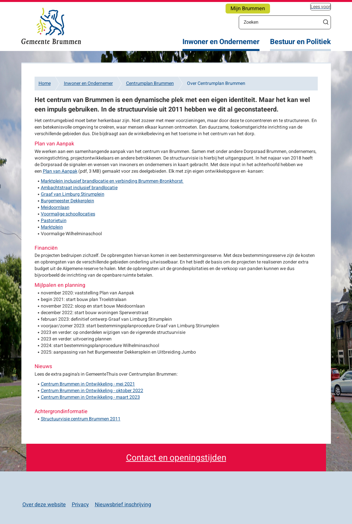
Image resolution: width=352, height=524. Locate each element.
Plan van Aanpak (60, 171)
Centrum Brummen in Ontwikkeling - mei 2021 (88, 384)
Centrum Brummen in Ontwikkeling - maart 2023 (90, 397)
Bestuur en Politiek (300, 42)
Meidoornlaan (55, 207)
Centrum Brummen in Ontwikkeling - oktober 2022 (92, 390)
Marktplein (52, 227)
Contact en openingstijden (176, 458)
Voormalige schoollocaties (68, 214)
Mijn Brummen (247, 8)
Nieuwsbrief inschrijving (123, 505)
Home (45, 83)
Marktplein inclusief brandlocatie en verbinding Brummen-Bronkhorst (112, 181)
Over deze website (44, 505)
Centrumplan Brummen (150, 83)
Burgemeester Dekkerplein (67, 200)
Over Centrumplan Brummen (216, 83)
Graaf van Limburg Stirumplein (72, 194)
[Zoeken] (280, 22)
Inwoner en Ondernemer (220, 42)
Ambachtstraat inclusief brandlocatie (79, 187)
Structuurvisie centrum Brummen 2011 (81, 418)
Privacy (80, 505)
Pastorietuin (54, 220)
